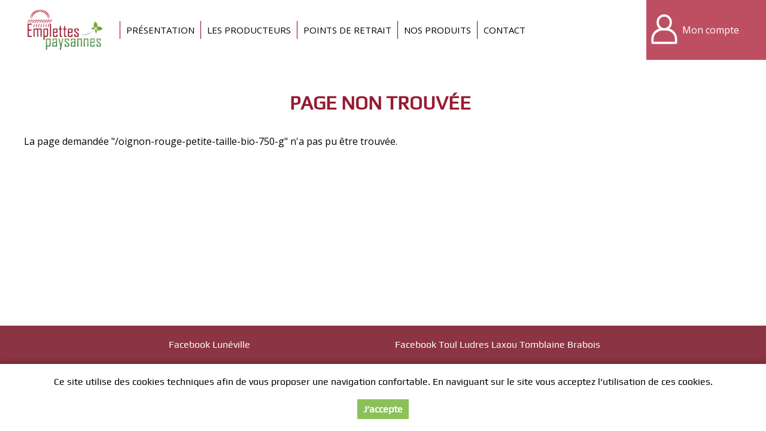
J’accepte (383, 409)
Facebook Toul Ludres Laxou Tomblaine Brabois (497, 344)
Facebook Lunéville (209, 344)
